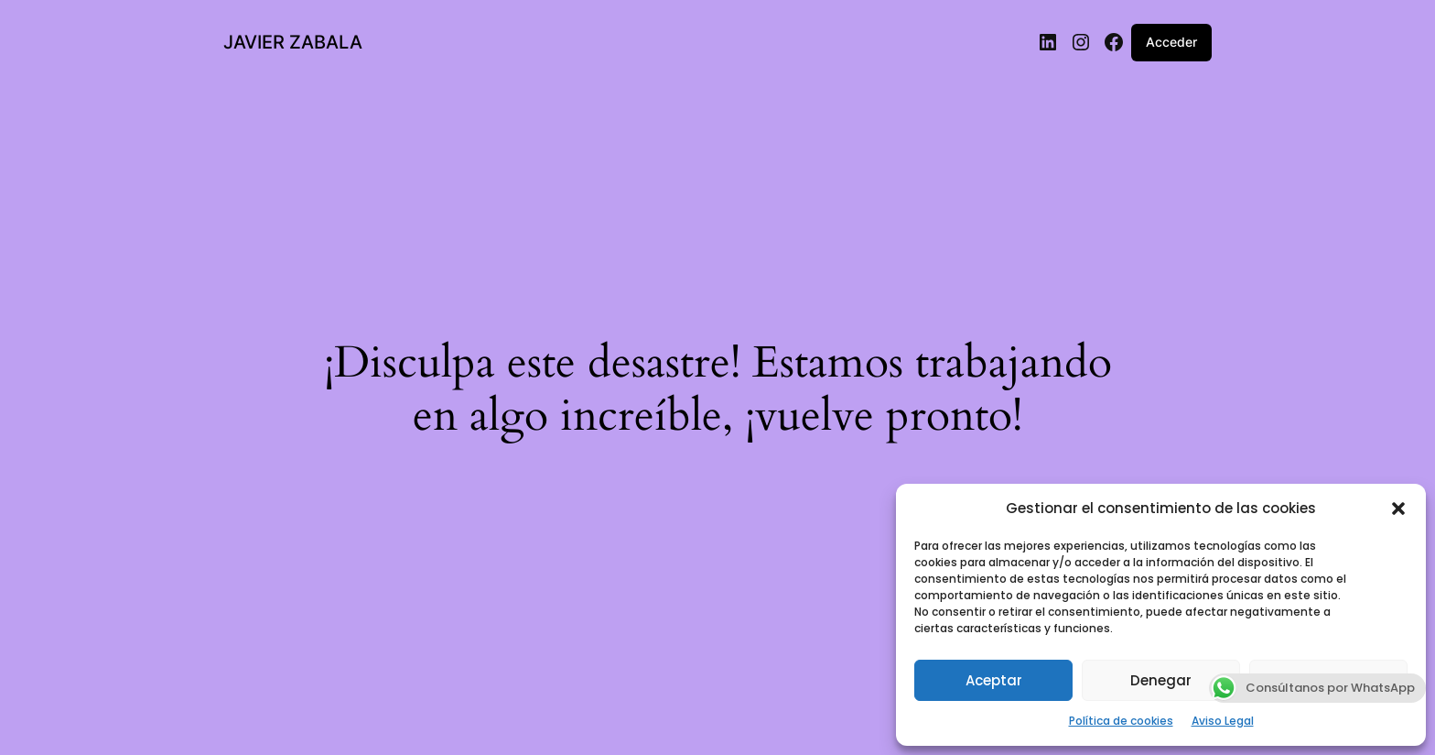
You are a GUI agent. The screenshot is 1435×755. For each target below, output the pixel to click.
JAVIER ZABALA (292, 42)
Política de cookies (1121, 720)
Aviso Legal (1223, 720)
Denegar (1161, 680)
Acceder (1171, 41)
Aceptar (994, 680)
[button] (1398, 508)
